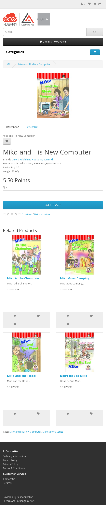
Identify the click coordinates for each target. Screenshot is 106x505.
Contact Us (9, 479)
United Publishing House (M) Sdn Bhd (32, 159)
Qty (5, 187)
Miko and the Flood (21, 376)
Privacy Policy (10, 464)
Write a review (42, 214)
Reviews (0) (32, 127)
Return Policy (10, 460)
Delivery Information (14, 456)
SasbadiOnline (25, 497)
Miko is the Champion (23, 278)
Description (12, 127)
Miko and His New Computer (34, 64)
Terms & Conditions (14, 468)
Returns (7, 483)
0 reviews (27, 214)
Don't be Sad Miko (73, 376)
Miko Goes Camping (74, 278)
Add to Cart (53, 205)
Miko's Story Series (53, 431)
